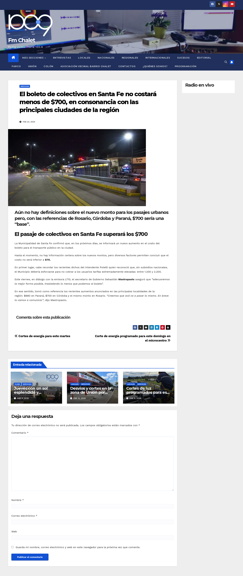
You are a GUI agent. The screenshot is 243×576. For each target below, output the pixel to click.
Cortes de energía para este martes (42, 336)
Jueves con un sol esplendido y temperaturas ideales (34, 392)
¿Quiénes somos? (155, 66)
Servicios (24, 86)
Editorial (204, 57)
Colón (48, 66)
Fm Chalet (21, 40)
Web (14, 531)
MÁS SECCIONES (33, 57)
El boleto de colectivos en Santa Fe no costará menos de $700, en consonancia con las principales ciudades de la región (88, 102)
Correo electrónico (24, 515)
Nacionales (106, 57)
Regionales (130, 57)
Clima (17, 384)
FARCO (16, 66)
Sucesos (183, 57)
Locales (84, 57)
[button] (226, 62)
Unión (32, 66)
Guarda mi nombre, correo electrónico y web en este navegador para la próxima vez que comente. (78, 547)
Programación (185, 66)
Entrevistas (62, 57)
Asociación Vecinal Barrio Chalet (85, 66)
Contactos (127, 66)
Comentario (20, 432)
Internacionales (157, 57)
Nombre (17, 500)
